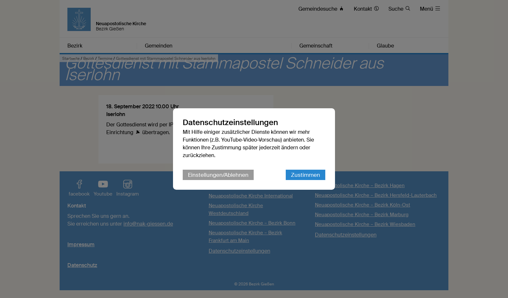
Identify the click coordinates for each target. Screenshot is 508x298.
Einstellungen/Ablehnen (218, 174)
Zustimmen (305, 174)
